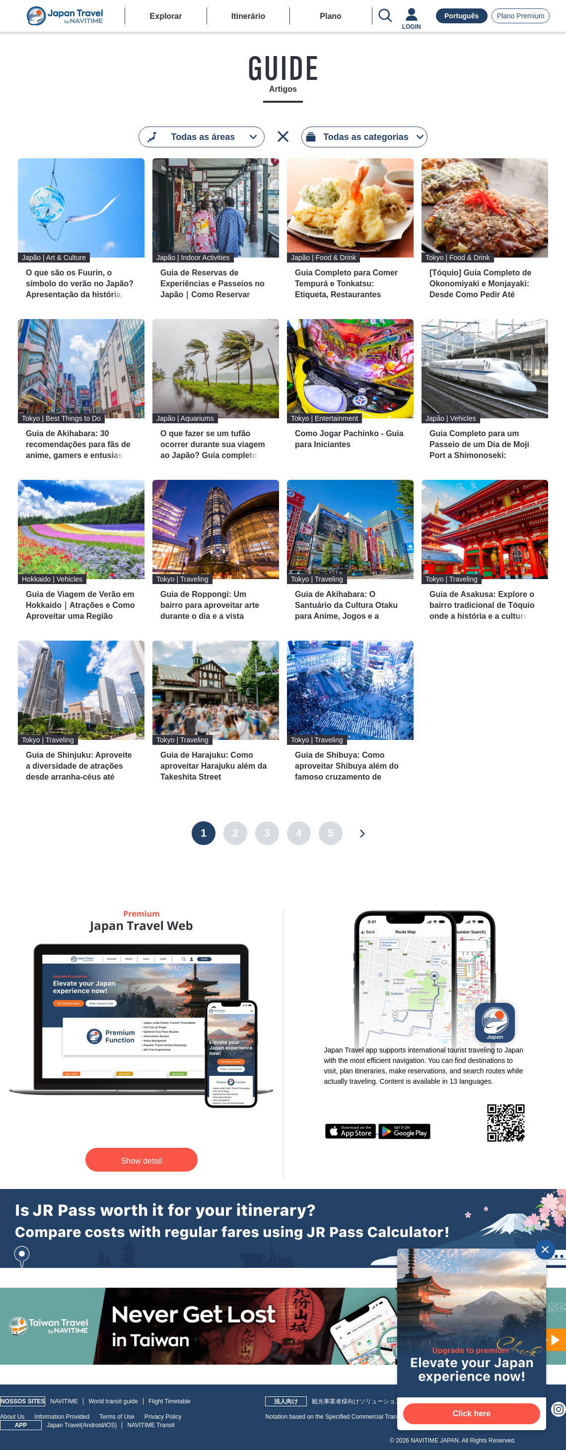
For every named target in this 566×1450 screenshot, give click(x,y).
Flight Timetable (169, 1401)
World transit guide (113, 1401)
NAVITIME (64, 1401)
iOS (110, 1425)
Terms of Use (117, 1416)
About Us (12, 1416)
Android (93, 1425)
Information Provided (61, 1416)
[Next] (362, 833)
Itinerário (248, 16)
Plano (331, 16)
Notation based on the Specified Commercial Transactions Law (348, 1416)
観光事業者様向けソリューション (356, 1401)
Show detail (141, 1161)
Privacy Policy (163, 1416)
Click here (472, 1413)
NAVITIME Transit (150, 1425)
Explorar (166, 16)
